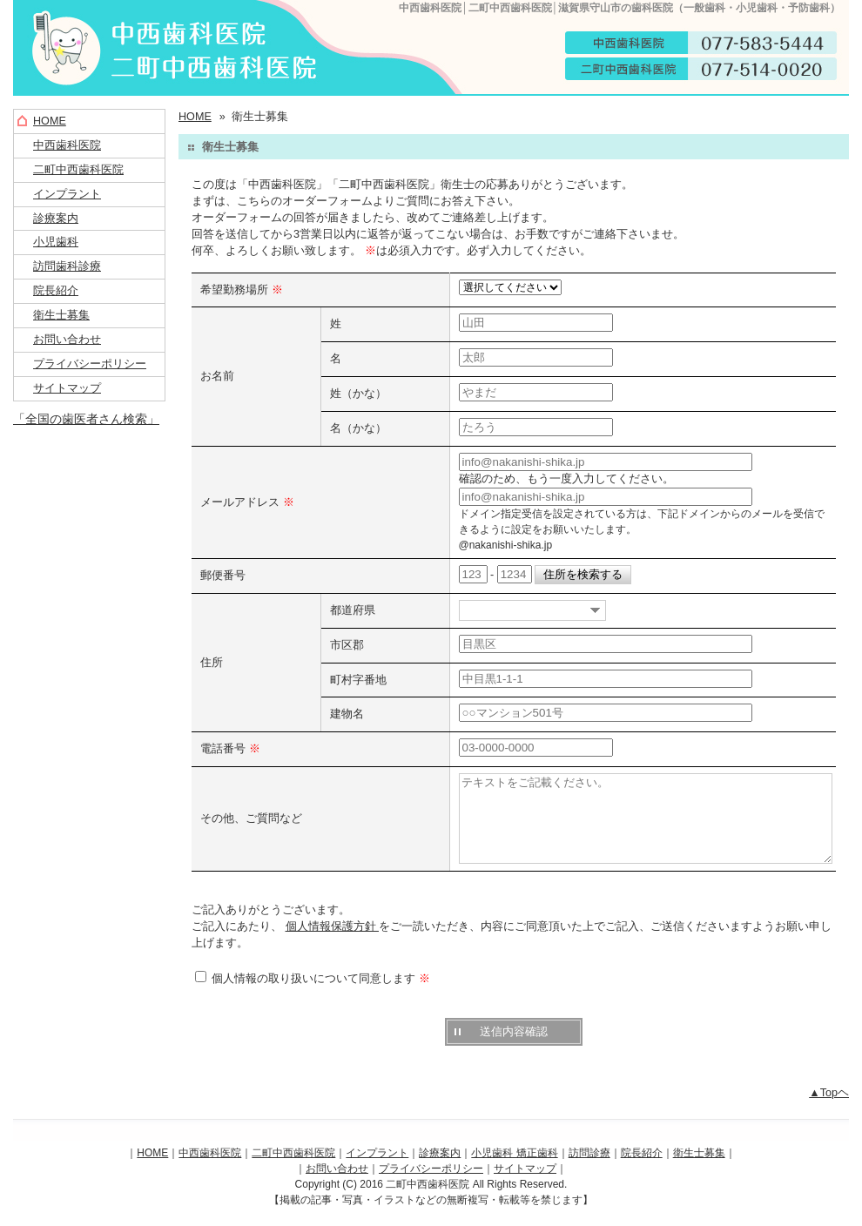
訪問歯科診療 (67, 266)
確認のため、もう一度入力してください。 (566, 479)
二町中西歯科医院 (78, 170)
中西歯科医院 (67, 145)
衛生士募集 (61, 315)
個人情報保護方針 (333, 945)
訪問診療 (589, 1171)
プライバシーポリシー (89, 364)
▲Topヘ (829, 1111)
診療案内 (55, 218)
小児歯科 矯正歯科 (514, 1171)
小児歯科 (55, 242)
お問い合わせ (67, 339)
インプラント (67, 194)
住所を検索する (583, 575)
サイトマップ (67, 388)
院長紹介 (55, 291)
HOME (49, 121)
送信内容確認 (514, 1049)
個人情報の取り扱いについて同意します (312, 997)
